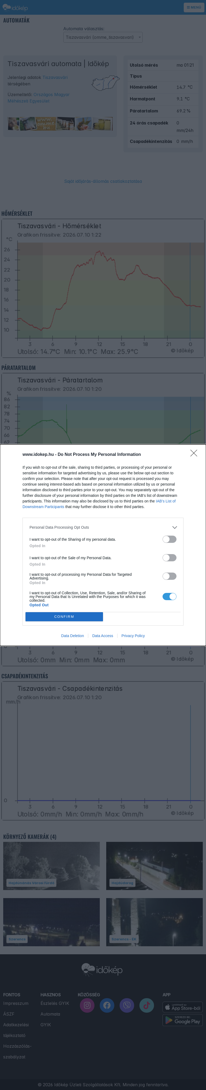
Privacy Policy (133, 636)
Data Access (102, 636)
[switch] (169, 539)
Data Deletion (72, 636)
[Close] (195, 455)
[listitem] (103, 527)
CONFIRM (64, 617)
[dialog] (103, 545)
